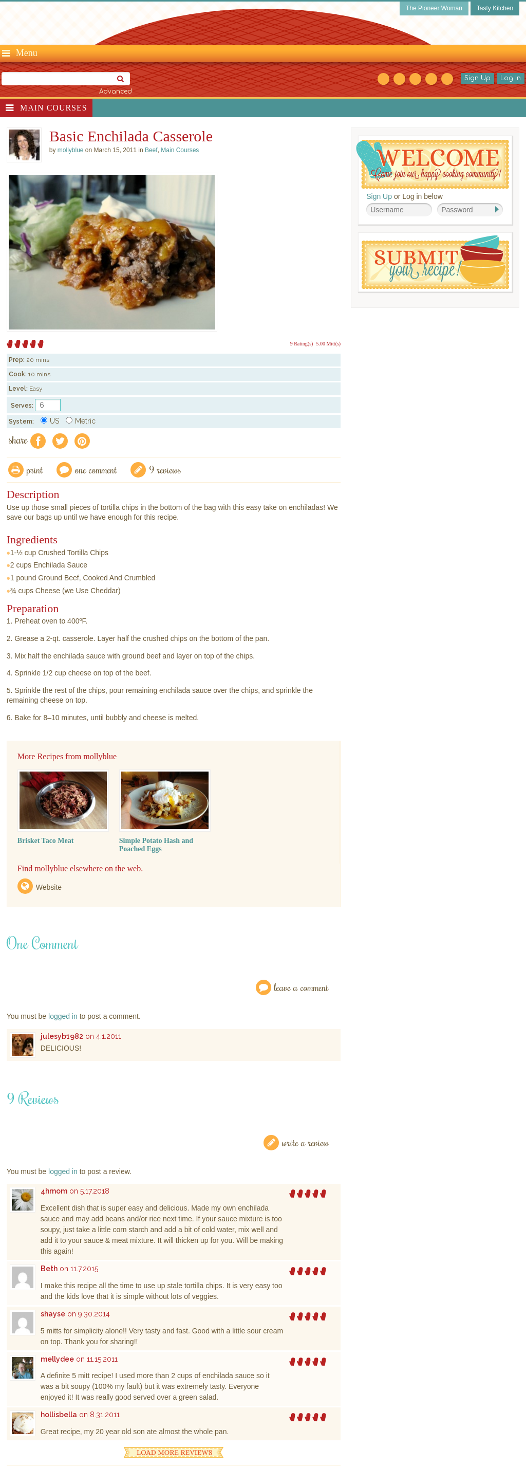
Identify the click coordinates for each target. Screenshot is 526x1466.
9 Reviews (165, 470)
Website (49, 887)
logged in (63, 1016)
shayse (53, 1314)
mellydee (57, 1359)
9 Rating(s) (301, 343)
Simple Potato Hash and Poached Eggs (156, 845)
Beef (151, 150)
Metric (81, 421)
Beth (49, 1269)
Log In (510, 78)
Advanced (115, 91)
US (50, 421)
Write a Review (305, 1142)
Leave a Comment (301, 987)
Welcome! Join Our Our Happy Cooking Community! (432, 164)
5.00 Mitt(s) (328, 343)
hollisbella (59, 1414)
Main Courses (53, 107)
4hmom (54, 1191)
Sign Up (477, 78)
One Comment (96, 470)
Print (35, 470)
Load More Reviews (173, 1452)
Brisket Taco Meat (45, 841)
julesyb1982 (62, 1036)
